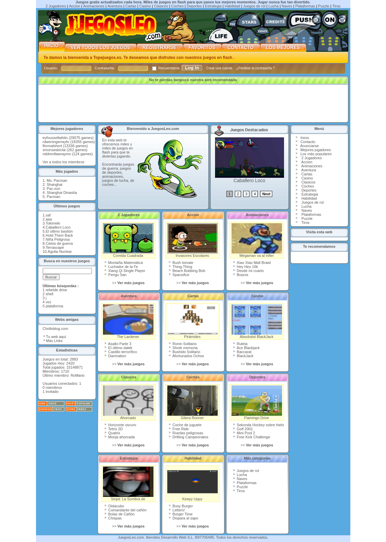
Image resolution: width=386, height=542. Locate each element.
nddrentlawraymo (57, 154)
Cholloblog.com (55, 329)
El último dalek (118, 348)
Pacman (53, 197)
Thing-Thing (180, 267)
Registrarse (159, 47)
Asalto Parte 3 (118, 344)
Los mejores (283, 47)
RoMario (78, 375)
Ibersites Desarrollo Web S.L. (170, 537)
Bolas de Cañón (119, 514)
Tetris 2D (113, 429)
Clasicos (161, 6)
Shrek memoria (183, 348)
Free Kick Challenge (251, 437)
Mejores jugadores (316, 150)
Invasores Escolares (192, 240)
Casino (145, 6)
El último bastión (59, 231)
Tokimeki (53, 223)
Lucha (274, 6)
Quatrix (112, 433)
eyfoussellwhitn (55, 138)
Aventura (115, 6)
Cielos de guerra (59, 243)
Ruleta (240, 344)
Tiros (336, 6)
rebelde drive (56, 290)
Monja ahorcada (119, 437)
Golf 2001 (243, 429)
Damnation (115, 356)
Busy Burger (180, 506)
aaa (49, 219)
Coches (177, 6)
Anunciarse (309, 146)
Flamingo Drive (257, 402)
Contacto (240, 47)
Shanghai (55, 184)
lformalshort (52, 146)
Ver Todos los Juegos (101, 47)
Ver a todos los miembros (63, 162)
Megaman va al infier (257, 240)
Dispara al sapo (183, 518)
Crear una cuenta (219, 68)
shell (50, 294)
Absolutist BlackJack (257, 321)
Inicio (51, 45)
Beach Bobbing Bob (186, 271)
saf (48, 215)
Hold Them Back (59, 235)
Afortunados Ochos (186, 356)
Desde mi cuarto (248, 271)
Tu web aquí (54, 337)
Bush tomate (181, 263)
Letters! (176, 510)
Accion (74, 6)
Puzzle (323, 6)
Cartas (131, 6)
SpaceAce (178, 275)
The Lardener (128, 321)
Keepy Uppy (192, 484)
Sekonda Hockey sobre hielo (258, 425)
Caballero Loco (58, 227)
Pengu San (115, 275)
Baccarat (242, 352)
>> (128, 283)
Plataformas (305, 6)
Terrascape (55, 247)
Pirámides (192, 321)
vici (48, 302)
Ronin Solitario (182, 344)
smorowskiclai (54, 150)
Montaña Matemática (123, 263)
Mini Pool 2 (244, 433)
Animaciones (93, 6)
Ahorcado (128, 402)
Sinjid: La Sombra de (128, 484)
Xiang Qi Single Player (124, 271)
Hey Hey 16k (245, 267)
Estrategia (213, 6)
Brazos (240, 275)
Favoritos (202, 47)
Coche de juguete (185, 425)
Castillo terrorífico (120, 352)
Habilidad (232, 6)
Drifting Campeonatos (188, 437)
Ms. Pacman (57, 180)
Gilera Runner (192, 402)
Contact (307, 142)
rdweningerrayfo (56, 142)
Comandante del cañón (125, 510)
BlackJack (243, 356)
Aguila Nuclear (60, 251)
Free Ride (178, 429)
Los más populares (316, 154)
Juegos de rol (254, 6)
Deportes (194, 6)
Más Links (53, 341)
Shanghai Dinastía (62, 193)
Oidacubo (114, 506)
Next (266, 194)
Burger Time (180, 514)
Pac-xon (53, 189)
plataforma (54, 306)
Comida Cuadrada (128, 240)
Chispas (113, 518)
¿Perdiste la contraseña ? (255, 68)
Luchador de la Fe (121, 267)
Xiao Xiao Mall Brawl (252, 263)
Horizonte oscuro (120, 425)
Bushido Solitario (184, 352)
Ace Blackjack (246, 348)
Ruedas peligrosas (185, 433)
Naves (287, 6)
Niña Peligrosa (58, 239)
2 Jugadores (55, 6)
